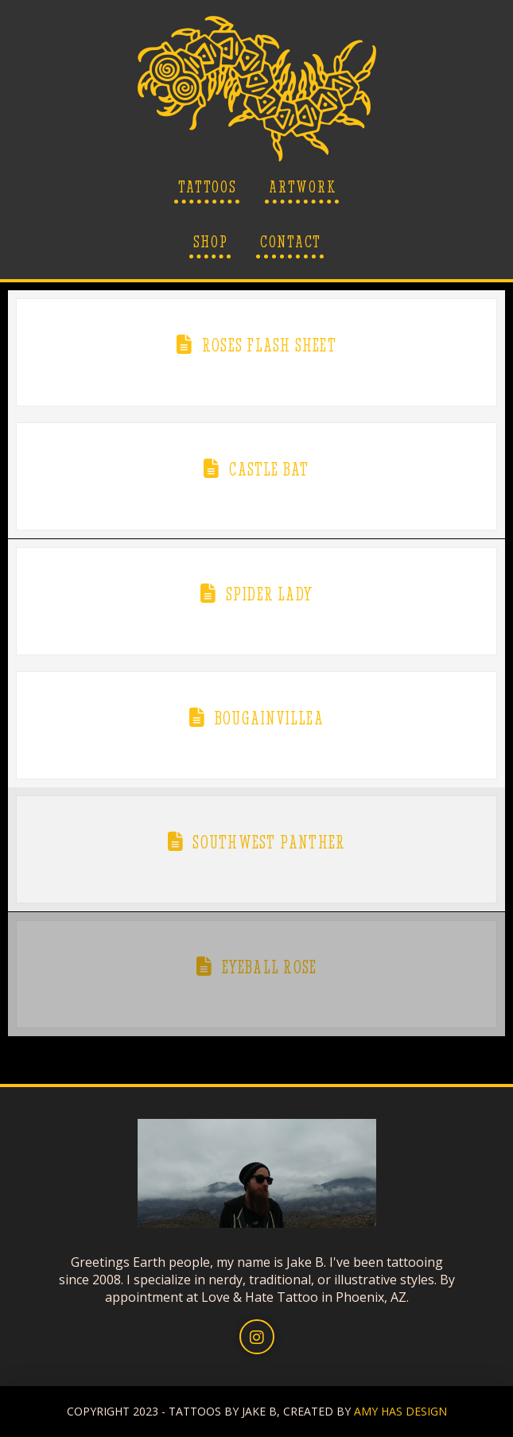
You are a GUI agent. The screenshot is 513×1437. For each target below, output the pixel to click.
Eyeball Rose (269, 967)
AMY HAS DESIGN (400, 1411)
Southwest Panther (268, 842)
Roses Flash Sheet (269, 345)
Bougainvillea (269, 718)
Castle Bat (269, 469)
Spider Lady (269, 594)
